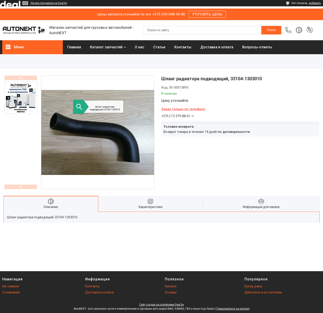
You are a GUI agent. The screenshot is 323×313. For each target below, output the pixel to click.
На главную (10, 286)
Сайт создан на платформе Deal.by (161, 304)
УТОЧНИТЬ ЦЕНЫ (207, 14)
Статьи (159, 47)
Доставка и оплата (216, 47)
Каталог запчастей (106, 47)
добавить (315, 3)
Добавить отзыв (310, 30)
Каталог (171, 286)
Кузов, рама (253, 286)
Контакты (182, 47)
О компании (11, 292)
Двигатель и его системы (263, 292)
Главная (74, 47)
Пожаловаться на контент (233, 308)
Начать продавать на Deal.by (49, 3)
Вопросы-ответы (257, 47)
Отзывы (171, 292)
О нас (139, 47)
